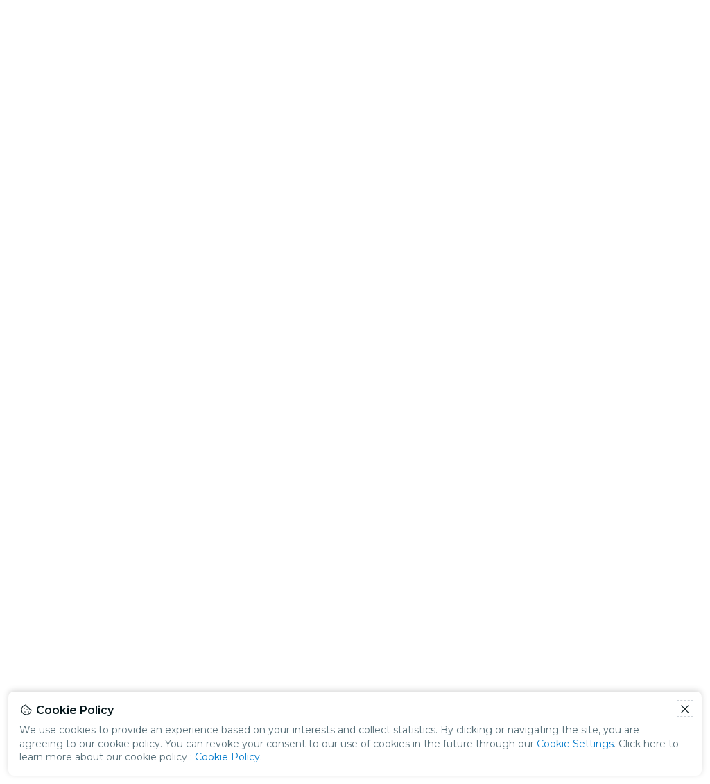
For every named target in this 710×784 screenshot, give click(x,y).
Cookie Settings (575, 744)
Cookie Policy (227, 757)
